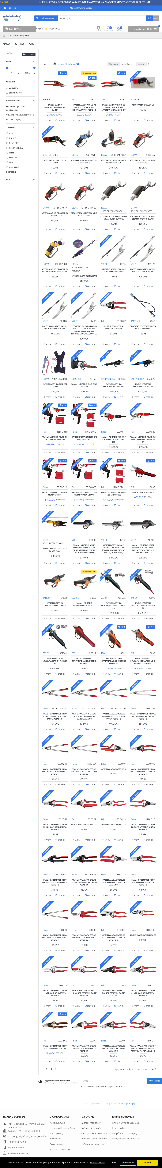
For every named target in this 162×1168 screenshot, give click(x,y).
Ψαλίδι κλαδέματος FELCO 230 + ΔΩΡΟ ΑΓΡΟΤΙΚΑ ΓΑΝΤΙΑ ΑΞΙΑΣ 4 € (55, 917)
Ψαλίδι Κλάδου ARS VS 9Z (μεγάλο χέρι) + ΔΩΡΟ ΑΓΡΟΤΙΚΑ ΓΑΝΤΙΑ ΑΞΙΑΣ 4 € (84, 107)
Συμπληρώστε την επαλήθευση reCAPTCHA (101, 1061)
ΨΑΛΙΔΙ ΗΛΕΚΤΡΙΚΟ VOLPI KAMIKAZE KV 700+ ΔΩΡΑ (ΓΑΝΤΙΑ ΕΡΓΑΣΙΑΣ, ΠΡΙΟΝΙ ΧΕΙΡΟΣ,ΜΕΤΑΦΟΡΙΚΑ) (143, 539)
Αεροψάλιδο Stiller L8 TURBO (55, 159)
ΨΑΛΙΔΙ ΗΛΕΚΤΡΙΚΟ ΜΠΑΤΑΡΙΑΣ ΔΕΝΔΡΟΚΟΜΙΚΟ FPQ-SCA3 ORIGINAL (142, 648)
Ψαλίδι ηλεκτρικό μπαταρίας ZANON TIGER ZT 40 (54, 648)
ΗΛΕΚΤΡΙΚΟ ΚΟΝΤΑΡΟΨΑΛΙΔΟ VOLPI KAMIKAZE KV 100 (113, 268)
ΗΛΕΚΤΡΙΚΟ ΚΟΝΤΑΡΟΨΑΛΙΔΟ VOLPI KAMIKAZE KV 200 (54, 323)
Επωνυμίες (11, 127)
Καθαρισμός (29, 54)
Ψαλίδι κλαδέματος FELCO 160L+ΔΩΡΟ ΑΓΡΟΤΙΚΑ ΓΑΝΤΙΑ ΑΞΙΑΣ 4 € (55, 863)
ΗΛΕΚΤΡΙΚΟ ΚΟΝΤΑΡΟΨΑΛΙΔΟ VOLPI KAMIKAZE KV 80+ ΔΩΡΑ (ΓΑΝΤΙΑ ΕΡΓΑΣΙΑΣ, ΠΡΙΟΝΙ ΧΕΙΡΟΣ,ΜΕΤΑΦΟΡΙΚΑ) (84, 326)
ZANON (104, 586)
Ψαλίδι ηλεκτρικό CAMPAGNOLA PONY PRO (143, 380)
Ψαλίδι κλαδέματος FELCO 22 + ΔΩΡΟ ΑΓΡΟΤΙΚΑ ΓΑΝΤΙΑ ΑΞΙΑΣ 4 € (143, 702)
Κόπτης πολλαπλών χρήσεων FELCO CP (113, 323)
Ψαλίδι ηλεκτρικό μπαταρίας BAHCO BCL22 (84, 593)
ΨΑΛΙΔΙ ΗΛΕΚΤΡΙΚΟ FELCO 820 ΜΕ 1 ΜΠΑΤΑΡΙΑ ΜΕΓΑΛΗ (84, 485)
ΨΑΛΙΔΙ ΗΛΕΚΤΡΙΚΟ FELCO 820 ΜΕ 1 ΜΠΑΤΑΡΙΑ (54, 485)
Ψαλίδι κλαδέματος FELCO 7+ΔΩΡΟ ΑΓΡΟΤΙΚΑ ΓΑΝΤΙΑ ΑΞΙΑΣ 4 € (84, 1025)
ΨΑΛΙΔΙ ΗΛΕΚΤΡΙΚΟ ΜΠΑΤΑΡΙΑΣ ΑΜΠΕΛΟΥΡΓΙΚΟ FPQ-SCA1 (84, 648)
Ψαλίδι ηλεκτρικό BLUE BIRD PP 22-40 (84, 380)
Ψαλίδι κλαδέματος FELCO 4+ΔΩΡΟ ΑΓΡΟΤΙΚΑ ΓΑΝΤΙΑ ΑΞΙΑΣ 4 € (55, 971)
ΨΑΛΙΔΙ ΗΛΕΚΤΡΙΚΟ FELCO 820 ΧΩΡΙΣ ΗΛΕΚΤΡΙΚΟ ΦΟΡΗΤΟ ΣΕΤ (143, 433)
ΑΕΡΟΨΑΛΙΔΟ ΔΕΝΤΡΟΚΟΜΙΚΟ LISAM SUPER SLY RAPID (143, 215)
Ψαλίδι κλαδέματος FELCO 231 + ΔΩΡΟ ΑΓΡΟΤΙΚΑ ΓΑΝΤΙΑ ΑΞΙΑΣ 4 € (84, 756)
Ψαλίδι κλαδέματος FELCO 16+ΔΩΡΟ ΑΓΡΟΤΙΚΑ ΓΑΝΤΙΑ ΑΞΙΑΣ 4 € (143, 810)
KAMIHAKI (136, 317)
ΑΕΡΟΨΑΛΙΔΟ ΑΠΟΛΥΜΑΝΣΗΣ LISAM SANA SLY (113, 159)
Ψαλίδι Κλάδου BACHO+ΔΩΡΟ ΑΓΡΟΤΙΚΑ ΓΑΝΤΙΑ (54, 107)
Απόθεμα (10, 81)
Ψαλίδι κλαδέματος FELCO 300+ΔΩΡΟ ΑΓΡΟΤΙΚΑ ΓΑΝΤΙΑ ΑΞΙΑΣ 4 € (84, 917)
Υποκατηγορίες (13, 100)
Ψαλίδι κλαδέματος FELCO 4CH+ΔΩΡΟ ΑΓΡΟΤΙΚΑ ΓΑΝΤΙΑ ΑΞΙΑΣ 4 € (84, 971)
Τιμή (8, 61)
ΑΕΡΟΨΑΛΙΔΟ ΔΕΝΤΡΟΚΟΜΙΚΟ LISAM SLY (143, 159)
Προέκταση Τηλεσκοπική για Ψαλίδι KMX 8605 (143, 323)
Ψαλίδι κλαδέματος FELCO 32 (143, 916)
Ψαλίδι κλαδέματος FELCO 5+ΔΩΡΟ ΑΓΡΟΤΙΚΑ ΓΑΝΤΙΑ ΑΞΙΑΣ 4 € (113, 971)
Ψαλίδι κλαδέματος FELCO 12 (84, 807)
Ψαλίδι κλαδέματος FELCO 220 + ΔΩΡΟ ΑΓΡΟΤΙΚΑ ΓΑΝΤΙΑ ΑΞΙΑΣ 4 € (55, 756)
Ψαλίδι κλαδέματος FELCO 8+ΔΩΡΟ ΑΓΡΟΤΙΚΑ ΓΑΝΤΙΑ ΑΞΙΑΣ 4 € (113, 1025)
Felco (103, 317)
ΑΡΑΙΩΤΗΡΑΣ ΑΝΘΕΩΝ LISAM (84, 274)
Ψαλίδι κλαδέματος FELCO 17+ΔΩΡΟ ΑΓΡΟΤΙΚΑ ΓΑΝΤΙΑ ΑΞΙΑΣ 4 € (113, 863)
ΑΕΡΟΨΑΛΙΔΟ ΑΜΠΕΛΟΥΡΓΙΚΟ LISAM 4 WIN (84, 159)
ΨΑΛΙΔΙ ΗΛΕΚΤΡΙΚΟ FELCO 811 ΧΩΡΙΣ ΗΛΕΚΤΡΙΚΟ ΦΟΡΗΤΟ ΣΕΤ (113, 433)
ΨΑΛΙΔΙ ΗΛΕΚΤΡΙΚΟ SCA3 (143, 484)
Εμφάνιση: (143, 64)
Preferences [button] (128, 1162)
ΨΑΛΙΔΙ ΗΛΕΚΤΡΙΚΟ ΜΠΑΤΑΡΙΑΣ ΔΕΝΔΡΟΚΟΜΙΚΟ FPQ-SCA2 (113, 648)
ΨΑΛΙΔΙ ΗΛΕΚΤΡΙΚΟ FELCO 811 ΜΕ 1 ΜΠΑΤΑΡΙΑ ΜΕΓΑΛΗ (54, 431)
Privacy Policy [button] (97, 1162)
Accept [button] (147, 1162)
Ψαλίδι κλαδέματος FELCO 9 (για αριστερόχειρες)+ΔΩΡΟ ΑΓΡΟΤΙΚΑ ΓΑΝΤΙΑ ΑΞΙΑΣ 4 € (143, 1025)
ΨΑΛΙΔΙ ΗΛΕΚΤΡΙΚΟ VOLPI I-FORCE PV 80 (55, 540)
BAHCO (46, 586)
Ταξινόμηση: (107, 64)
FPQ (132, 479)
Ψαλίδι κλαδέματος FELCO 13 (114, 807)
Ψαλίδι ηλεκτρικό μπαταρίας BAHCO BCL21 (55, 593)
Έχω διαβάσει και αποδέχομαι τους (110, 1078)
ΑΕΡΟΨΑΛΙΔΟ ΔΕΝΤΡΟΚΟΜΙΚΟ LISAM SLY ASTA (55, 212)
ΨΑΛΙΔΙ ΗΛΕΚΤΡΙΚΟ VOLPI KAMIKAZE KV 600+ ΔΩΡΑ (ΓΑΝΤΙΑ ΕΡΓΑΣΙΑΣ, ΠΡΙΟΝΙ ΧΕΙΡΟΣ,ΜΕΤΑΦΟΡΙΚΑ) (113, 539)
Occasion (11, 172)
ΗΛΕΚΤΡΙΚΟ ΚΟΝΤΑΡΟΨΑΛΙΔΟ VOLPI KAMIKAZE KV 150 (142, 268)
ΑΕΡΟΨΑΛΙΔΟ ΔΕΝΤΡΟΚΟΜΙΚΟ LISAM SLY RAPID (84, 212)
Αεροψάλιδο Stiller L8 (143, 104)
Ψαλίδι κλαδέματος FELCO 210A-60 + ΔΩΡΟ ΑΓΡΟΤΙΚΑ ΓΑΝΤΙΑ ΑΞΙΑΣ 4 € (113, 702)
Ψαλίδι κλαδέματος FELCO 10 (114, 753)
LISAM (75, 153)
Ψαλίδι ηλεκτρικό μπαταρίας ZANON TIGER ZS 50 (143, 594)
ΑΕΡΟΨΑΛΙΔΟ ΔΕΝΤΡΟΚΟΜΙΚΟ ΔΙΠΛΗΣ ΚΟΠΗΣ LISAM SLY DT (54, 269)
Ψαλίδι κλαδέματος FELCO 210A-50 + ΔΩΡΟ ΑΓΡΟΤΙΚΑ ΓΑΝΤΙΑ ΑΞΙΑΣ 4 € (84, 702)
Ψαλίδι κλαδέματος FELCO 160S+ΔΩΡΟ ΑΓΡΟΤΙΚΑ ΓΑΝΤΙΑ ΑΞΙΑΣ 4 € (84, 863)
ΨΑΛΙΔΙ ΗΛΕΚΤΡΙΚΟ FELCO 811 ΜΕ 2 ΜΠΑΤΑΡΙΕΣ (84, 431)
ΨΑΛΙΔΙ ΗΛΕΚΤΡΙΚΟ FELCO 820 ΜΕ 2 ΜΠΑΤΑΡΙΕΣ (113, 485)
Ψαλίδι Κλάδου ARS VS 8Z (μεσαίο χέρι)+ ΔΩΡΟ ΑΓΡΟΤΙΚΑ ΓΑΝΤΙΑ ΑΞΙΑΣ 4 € (113, 107)
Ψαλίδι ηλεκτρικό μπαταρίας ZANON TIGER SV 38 (113, 594)
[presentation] (102, 1069)
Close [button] (114, 1162)
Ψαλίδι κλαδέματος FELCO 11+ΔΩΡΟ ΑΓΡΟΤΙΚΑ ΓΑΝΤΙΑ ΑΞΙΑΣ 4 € (55, 810)
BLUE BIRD (77, 373)
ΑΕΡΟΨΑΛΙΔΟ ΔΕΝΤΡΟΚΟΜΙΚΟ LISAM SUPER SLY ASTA (113, 215)
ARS (74, 99)
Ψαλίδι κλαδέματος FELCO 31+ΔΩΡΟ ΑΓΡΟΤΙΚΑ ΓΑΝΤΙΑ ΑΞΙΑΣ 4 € (113, 917)
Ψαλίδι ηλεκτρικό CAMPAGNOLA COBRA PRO (113, 380)
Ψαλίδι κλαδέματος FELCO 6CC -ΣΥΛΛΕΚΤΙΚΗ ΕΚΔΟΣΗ (55, 1024)
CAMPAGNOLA (108, 373)
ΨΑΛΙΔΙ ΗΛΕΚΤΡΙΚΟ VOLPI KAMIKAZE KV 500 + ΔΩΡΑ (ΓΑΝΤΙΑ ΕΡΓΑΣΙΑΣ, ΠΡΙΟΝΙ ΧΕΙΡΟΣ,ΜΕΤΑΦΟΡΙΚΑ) (84, 539)
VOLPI (104, 261)
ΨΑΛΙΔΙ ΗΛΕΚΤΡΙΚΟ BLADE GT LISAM (54, 380)
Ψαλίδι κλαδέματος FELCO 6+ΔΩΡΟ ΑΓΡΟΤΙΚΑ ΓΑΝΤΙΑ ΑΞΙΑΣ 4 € (143, 971)
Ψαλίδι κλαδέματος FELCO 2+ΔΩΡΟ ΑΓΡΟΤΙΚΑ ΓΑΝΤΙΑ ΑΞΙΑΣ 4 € (143, 863)
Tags (8, 179)
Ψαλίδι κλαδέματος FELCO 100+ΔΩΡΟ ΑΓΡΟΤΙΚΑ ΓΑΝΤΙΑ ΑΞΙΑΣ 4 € (143, 756)
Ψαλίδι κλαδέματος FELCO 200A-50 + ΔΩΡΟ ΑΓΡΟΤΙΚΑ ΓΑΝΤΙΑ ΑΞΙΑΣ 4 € (55, 702)
